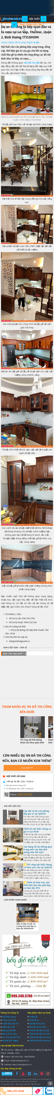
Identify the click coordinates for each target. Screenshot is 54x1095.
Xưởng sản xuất (13, 30)
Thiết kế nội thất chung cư (39, 1034)
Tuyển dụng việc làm (10, 1023)
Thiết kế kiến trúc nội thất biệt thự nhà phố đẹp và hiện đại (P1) (37, 885)
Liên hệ (29, 30)
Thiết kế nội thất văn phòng (40, 1037)
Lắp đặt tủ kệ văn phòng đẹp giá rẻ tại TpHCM (36, 812)
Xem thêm (25, 768)
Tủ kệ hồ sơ (33, 1020)
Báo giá (41, 30)
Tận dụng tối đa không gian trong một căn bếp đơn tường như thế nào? (38, 849)
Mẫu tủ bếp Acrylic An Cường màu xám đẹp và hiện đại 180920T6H (26, 926)
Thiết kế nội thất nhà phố (39, 1030)
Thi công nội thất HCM (11, 1037)
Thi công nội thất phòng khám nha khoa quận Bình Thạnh (32, 742)
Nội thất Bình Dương (10, 1040)
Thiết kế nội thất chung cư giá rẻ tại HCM (37, 830)
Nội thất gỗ (36, 18)
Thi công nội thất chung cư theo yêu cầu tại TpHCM (38, 866)
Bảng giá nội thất (9, 1030)
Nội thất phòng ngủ (36, 1023)
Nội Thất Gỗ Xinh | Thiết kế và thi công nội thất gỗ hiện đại (14, 19)
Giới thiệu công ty (9, 1017)
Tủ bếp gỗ (9, 24)
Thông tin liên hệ (9, 1020)
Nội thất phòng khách (37, 1027)
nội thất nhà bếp (32, 63)
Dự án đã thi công (9, 1034)
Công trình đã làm (30, 24)
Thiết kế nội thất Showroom (40, 1040)
